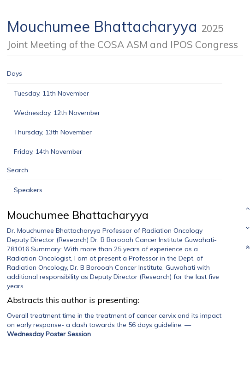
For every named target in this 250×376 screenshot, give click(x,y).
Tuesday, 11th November (51, 93)
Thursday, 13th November (53, 132)
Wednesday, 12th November (57, 113)
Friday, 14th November (48, 151)
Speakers (28, 190)
